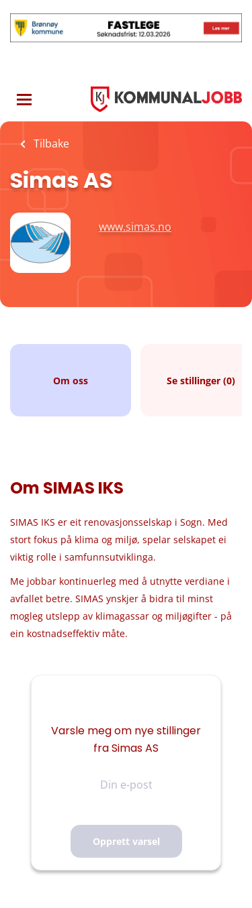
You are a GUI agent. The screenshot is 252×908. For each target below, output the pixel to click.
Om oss (70, 380)
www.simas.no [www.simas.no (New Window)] (135, 226)
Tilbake (50, 143)
